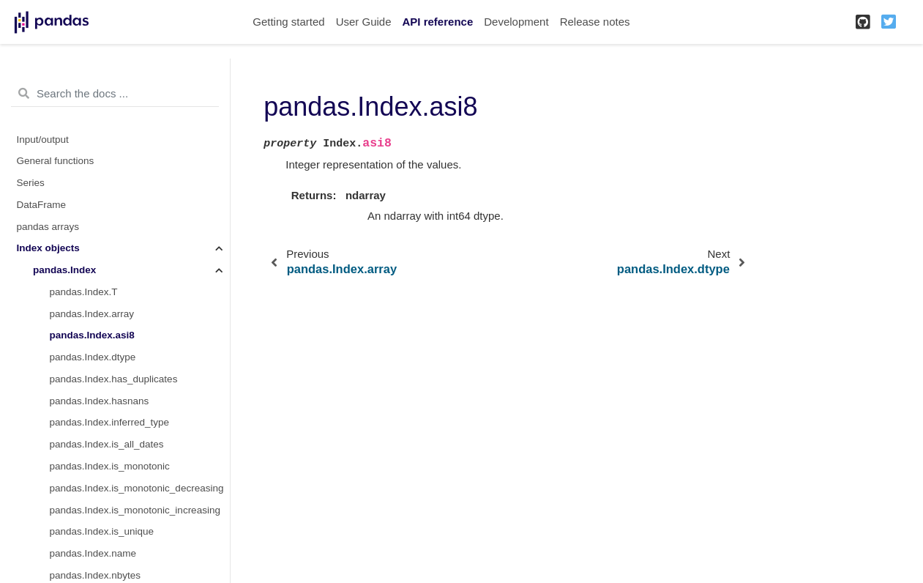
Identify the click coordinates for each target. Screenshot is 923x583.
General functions (55, 160)
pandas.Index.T (84, 291)
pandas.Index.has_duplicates (114, 379)
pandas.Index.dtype (93, 357)
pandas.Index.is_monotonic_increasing (135, 510)
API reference (438, 21)
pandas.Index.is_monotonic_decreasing (137, 488)
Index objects (48, 247)
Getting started (288, 21)
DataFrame (42, 204)
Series (31, 182)
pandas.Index (64, 269)
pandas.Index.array (92, 313)
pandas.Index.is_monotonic (110, 466)
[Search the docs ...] (115, 94)
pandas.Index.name (93, 553)
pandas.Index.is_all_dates (107, 444)
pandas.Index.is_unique (102, 531)
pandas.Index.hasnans (99, 401)
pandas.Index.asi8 (92, 335)
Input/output (43, 139)
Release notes (595, 21)
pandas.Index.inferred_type (110, 422)
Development (516, 21)
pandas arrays (48, 226)
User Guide (364, 21)
